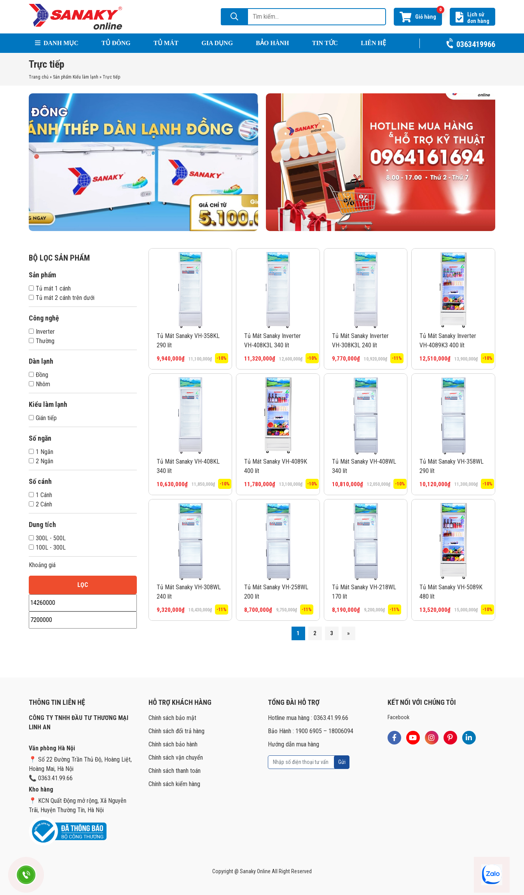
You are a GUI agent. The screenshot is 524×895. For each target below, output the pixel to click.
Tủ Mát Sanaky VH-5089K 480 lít (450, 591)
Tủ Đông (116, 43)
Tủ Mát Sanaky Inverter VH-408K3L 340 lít (272, 340)
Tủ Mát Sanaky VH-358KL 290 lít (188, 340)
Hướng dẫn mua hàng (293, 744)
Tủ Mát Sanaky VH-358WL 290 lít (451, 466)
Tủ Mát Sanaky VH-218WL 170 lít (364, 591)
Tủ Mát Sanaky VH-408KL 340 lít (188, 466)
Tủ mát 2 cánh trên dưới (61, 297)
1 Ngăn (41, 451)
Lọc (82, 584)
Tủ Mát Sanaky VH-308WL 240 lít (189, 591)
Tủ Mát (166, 43)
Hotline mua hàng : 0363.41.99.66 (308, 718)
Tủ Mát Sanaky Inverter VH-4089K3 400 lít (447, 340)
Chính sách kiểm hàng (174, 784)
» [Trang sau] (348, 633)
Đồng (38, 374)
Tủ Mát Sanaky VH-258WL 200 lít (276, 591)
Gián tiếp (43, 418)
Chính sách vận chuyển (175, 757)
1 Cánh (40, 495)
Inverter (42, 331)
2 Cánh (40, 504)
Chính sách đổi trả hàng (176, 731)
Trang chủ (39, 77)
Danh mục (57, 43)
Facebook (398, 717)
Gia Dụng (217, 43)
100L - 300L (47, 547)
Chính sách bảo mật (172, 718)
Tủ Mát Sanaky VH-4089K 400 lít (275, 466)
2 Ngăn (41, 461)
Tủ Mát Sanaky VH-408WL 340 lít (364, 466)
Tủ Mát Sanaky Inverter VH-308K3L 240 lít (360, 340)
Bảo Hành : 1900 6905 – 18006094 (310, 731)
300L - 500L (47, 538)
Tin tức (325, 43)
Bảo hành (272, 43)
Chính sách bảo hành (172, 744)
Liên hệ (373, 43)
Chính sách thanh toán (174, 770)
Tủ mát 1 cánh (50, 288)
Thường (41, 341)
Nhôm (39, 384)
